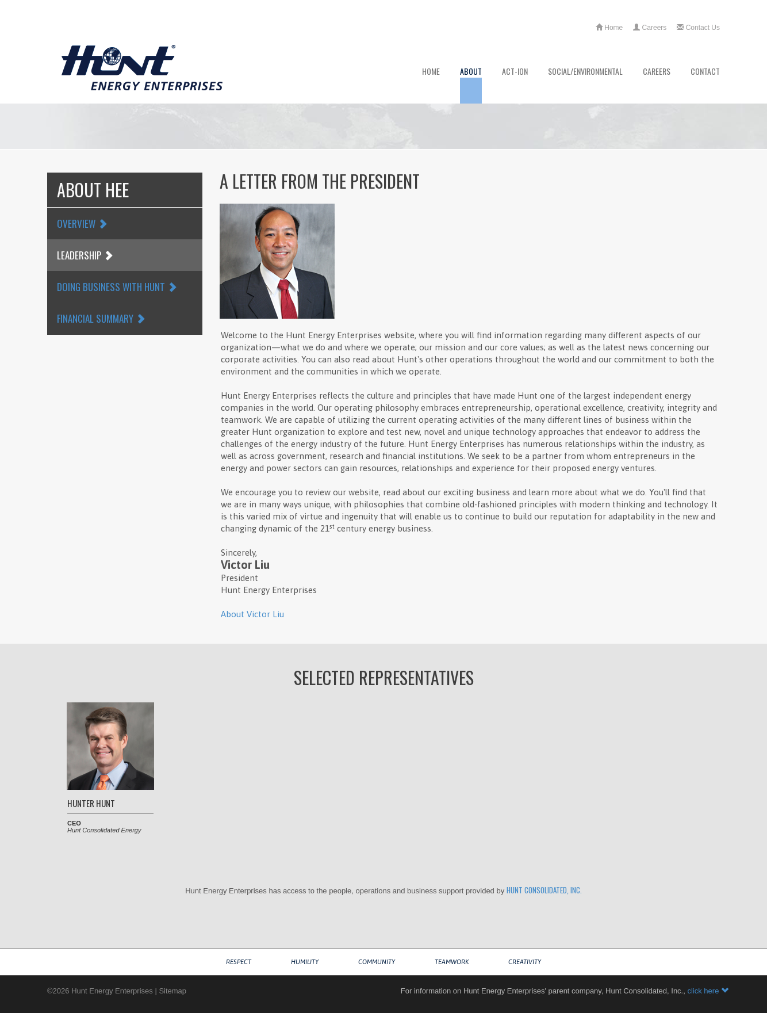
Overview (82, 223)
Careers (649, 28)
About (471, 84)
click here (707, 991)
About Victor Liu (252, 614)
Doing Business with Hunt (117, 287)
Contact (705, 84)
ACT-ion (515, 84)
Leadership (85, 255)
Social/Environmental (585, 84)
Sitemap (172, 991)
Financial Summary (101, 318)
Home (609, 28)
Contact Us (698, 28)
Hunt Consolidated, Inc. (544, 890)
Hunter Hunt (91, 803)
